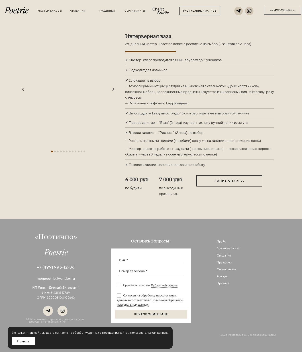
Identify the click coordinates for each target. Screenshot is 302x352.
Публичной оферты (164, 285)
